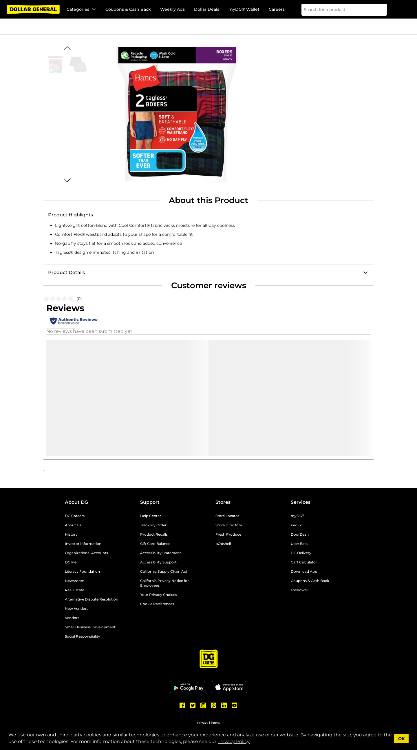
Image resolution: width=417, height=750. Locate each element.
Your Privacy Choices (158, 594)
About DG (76, 502)
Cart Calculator (304, 562)
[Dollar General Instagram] (203, 705)
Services (300, 502)
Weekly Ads (172, 9)
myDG (297, 516)
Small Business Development (90, 627)
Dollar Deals (206, 9)
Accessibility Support (158, 562)
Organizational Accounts (86, 553)
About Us (73, 525)
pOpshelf (223, 543)
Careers (277, 9)
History (71, 534)
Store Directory (228, 525)
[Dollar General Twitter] (193, 705)
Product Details (66, 272)
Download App (304, 571)
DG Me (70, 562)
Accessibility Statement (160, 553)
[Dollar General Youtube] (234, 705)
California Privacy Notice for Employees (164, 583)
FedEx (296, 525)
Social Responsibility (82, 636)
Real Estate (74, 590)
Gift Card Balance (155, 543)
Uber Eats (299, 543)
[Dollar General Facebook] (182, 705)
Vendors (72, 618)
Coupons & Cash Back (128, 9)
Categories (81, 9)
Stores (223, 502)
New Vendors (76, 608)
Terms (215, 723)
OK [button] (401, 738)
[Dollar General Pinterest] (214, 705)
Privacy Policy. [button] (234, 741)
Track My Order (153, 525)
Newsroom (75, 581)
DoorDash (300, 534)
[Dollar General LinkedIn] (224, 705)
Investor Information (83, 543)
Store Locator (227, 516)
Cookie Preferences (157, 604)
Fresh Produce (228, 534)
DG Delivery (301, 553)
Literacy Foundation (82, 571)
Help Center (150, 516)
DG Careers (75, 516)
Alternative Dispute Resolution (91, 599)
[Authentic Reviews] (74, 321)
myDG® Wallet (243, 9)
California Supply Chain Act (163, 571)
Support (150, 502)
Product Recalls (154, 534)
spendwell (299, 590)
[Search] (379, 9)
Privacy (202, 723)
